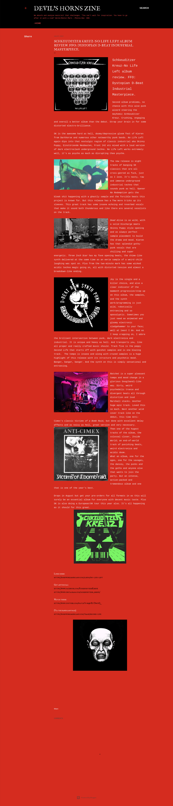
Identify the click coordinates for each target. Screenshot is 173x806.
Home (38, 23)
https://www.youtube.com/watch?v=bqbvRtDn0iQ (77, 603)
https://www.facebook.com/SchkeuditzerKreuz (76, 588)
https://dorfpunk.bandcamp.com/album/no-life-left (78, 577)
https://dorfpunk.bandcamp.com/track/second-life (77, 614)
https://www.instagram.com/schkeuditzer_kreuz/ (77, 592)
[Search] (144, 8)
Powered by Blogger (86, 797)
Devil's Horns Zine (67, 9)
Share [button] (28, 36)
